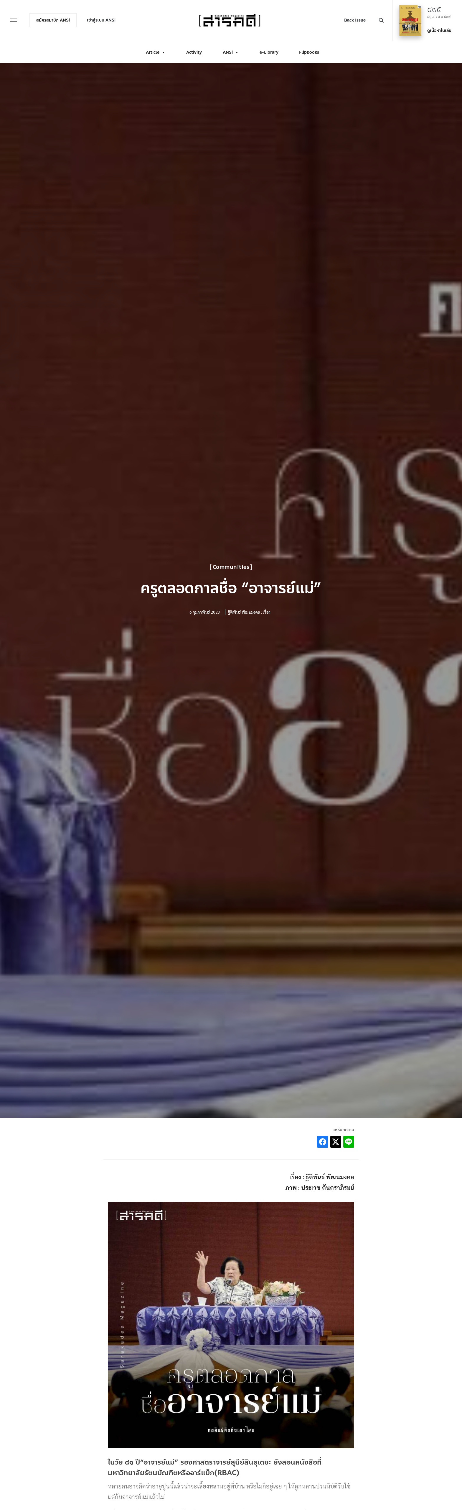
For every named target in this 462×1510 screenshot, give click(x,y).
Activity (194, 51)
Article (155, 51)
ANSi (231, 51)
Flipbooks (309, 51)
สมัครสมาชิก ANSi (54, 20)
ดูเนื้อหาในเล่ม (438, 30)
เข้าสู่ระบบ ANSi (102, 20)
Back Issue (353, 20)
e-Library (269, 51)
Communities (231, 567)
